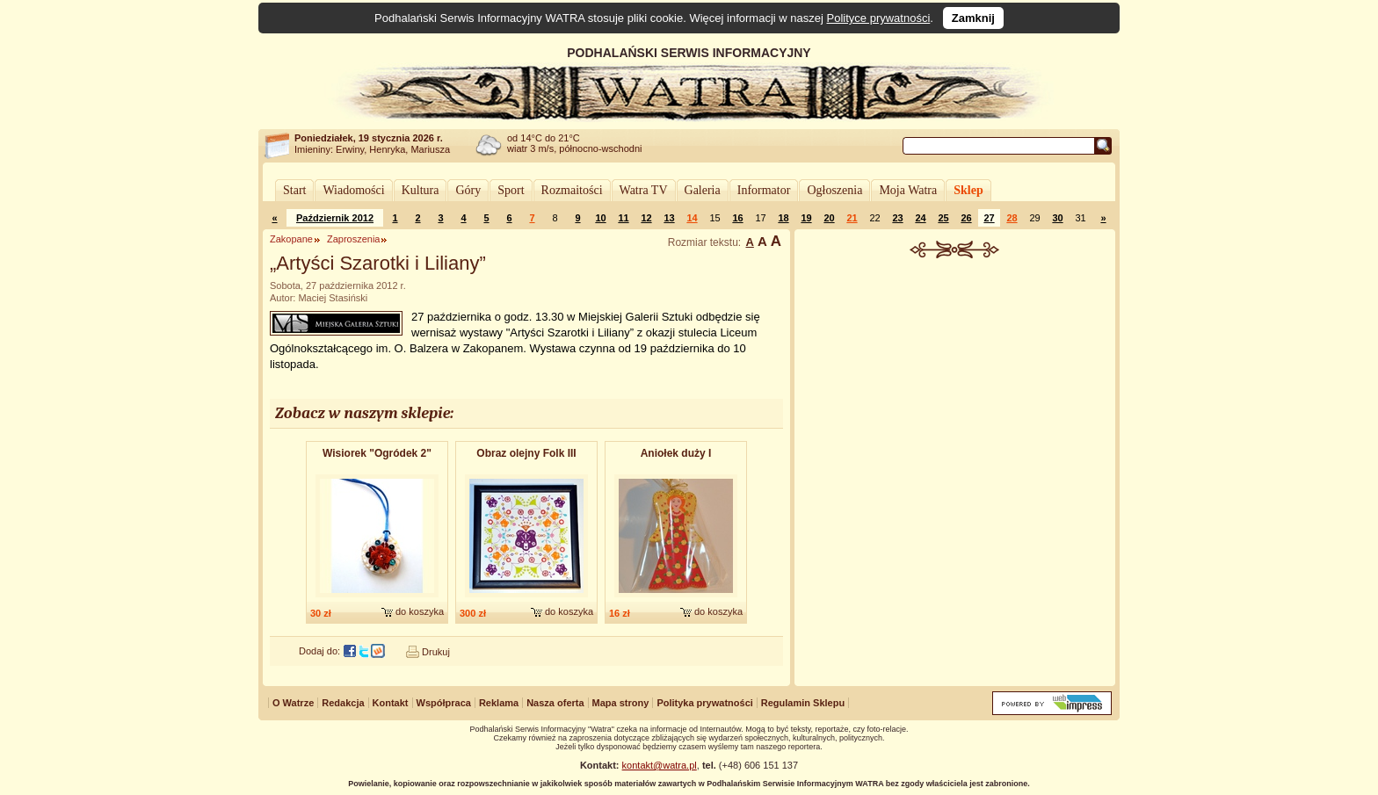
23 (897, 218)
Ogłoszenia (834, 190)
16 (737, 218)
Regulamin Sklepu (803, 702)
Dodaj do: (319, 651)
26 (966, 218)
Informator (764, 190)
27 (988, 218)
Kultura (420, 190)
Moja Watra (908, 190)
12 (646, 218)
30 (1057, 218)
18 (783, 218)
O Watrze (293, 702)
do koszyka (419, 611)
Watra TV (644, 190)
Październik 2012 (335, 218)
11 (623, 218)
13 (669, 218)
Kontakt (391, 702)
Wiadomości (353, 190)
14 (691, 218)
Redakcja (343, 702)
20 (828, 218)
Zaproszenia (354, 239)
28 (1011, 218)
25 (943, 218)
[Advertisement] (955, 390)
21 (851, 218)
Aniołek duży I (676, 453)
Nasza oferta (555, 702)
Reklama (499, 702)
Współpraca (444, 702)
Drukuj (436, 652)
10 (600, 218)
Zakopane (291, 239)
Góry (468, 190)
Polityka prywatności (704, 702)
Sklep (968, 190)
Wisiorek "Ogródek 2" (377, 453)
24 (920, 218)
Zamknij (973, 18)
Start (294, 190)
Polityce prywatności (879, 18)
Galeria (703, 190)
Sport (510, 190)
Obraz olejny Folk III (526, 453)
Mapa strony (620, 702)
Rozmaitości (572, 190)
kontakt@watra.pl (659, 765)
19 (806, 218)
